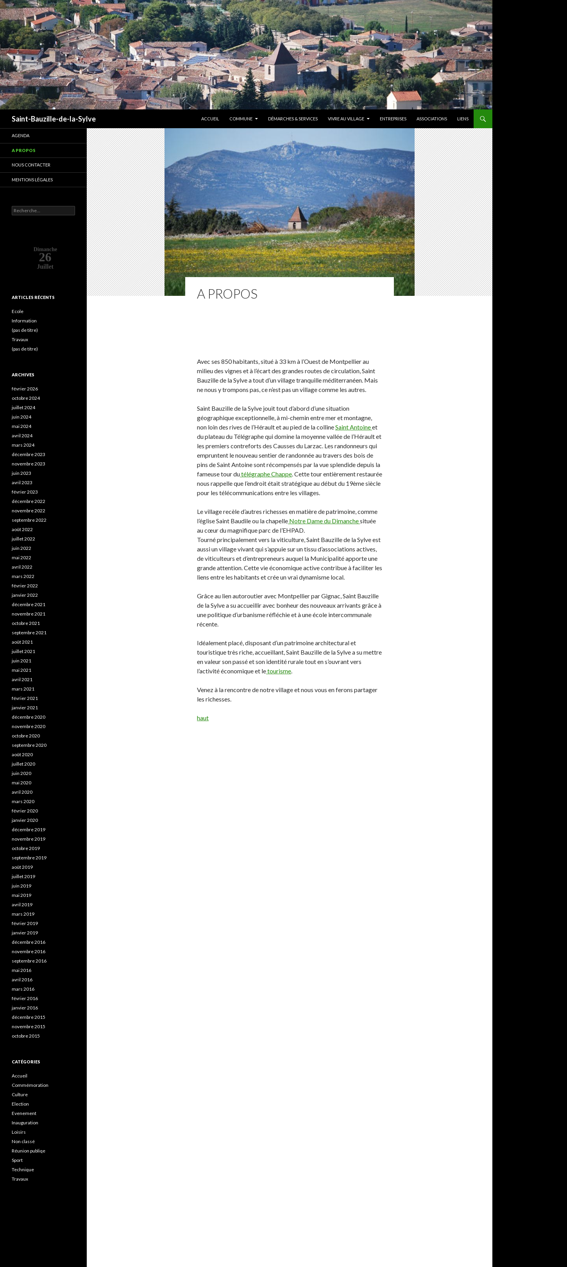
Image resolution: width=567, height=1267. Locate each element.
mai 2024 (21, 426)
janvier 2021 (25, 707)
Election (20, 1104)
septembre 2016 (29, 961)
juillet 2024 (23, 407)
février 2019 (25, 923)
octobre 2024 (26, 398)
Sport (17, 1160)
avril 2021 (22, 679)
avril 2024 (22, 435)
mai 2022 (21, 557)
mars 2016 (23, 989)
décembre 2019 (28, 829)
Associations (432, 118)
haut (203, 717)
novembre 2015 (28, 1026)
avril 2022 (22, 567)
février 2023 (25, 492)
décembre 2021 (28, 604)
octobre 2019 (26, 848)
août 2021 (22, 642)
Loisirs (19, 1132)
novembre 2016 (28, 951)
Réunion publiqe (28, 1151)
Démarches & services (293, 118)
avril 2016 (22, 979)
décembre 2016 (28, 942)
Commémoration (30, 1085)
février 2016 (25, 998)
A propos (24, 150)
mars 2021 (23, 689)
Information (24, 321)
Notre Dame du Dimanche (324, 520)
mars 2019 (23, 914)
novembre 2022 (28, 511)
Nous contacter (31, 164)
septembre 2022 (29, 520)
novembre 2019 (28, 839)
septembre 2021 (29, 632)
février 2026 (25, 389)
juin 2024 (21, 417)
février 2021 (25, 698)
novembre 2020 (28, 726)
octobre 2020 (26, 736)
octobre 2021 (26, 623)
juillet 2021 (23, 651)
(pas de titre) (25, 330)
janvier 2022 (25, 595)
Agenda (20, 135)
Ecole (17, 311)
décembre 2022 (28, 501)
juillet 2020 (23, 764)
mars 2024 (23, 445)
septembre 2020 (29, 745)
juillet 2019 (23, 876)
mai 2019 (21, 895)
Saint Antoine (353, 427)
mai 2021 (21, 670)
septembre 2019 (29, 858)
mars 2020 (23, 801)
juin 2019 (21, 886)
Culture (20, 1094)
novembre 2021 (28, 614)
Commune (240, 118)
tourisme (278, 671)
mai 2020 (21, 783)
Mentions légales (32, 179)
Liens (463, 118)
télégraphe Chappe (266, 474)
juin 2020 (21, 773)
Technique (23, 1169)
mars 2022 (23, 576)
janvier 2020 (25, 820)
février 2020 (25, 811)
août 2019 (22, 867)
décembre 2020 (28, 717)
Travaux (20, 339)
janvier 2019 (25, 933)
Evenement (24, 1113)
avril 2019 (22, 904)
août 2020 (22, 754)
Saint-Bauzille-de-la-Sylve (54, 119)
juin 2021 (21, 661)
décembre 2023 (28, 454)
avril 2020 (22, 792)
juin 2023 (21, 473)
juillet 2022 (23, 539)
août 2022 (22, 529)
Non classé (23, 1141)
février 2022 (25, 586)
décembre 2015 (28, 1017)
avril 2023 (22, 482)
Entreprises (393, 118)
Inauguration (25, 1123)
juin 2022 (21, 548)
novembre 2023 (28, 464)
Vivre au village (346, 118)
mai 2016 (21, 970)
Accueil (210, 118)
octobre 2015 (26, 1036)
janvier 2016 (25, 1008)
